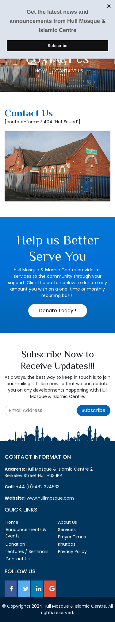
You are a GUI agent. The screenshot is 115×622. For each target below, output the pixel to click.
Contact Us (18, 559)
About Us (67, 522)
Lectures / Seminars (27, 551)
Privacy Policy (72, 551)
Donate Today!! (57, 310)
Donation (15, 544)
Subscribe (93, 410)
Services (67, 529)
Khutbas (66, 544)
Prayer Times (72, 537)
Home (41, 71)
